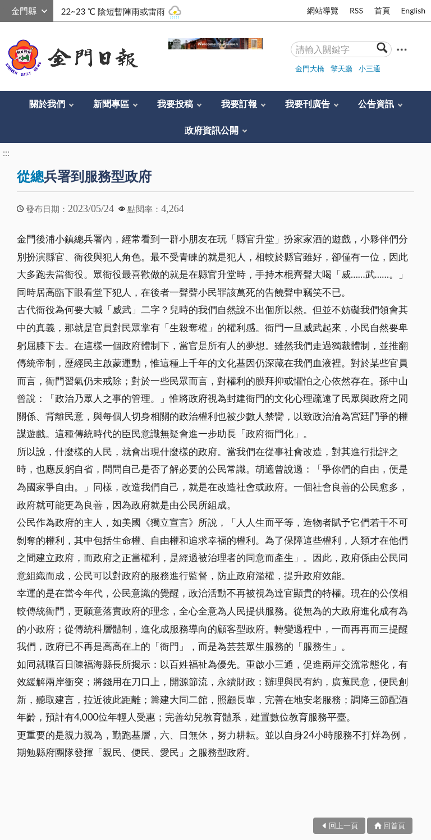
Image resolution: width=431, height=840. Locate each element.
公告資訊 (376, 103)
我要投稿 (175, 103)
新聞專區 (111, 103)
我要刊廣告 (307, 103)
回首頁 (394, 825)
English (413, 10)
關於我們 (47, 103)
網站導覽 (322, 10)
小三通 (369, 68)
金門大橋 (309, 68)
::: (6, 9)
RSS (356, 10)
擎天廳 (341, 68)
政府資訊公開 (212, 130)
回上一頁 (343, 825)
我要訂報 (239, 103)
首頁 (382, 10)
